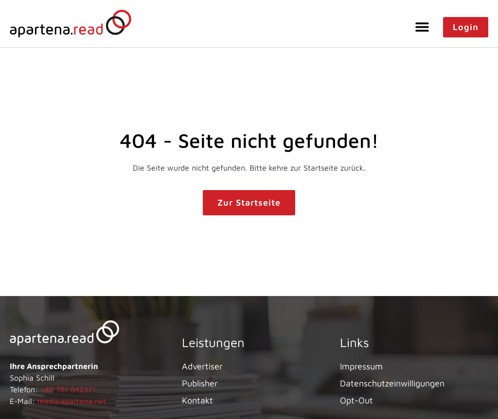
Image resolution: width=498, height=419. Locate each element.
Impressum (361, 366)
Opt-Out (356, 400)
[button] (422, 26)
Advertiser (202, 366)
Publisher (200, 383)
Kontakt (197, 400)
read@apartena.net (71, 401)
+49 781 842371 (68, 389)
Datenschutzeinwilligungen (392, 383)
